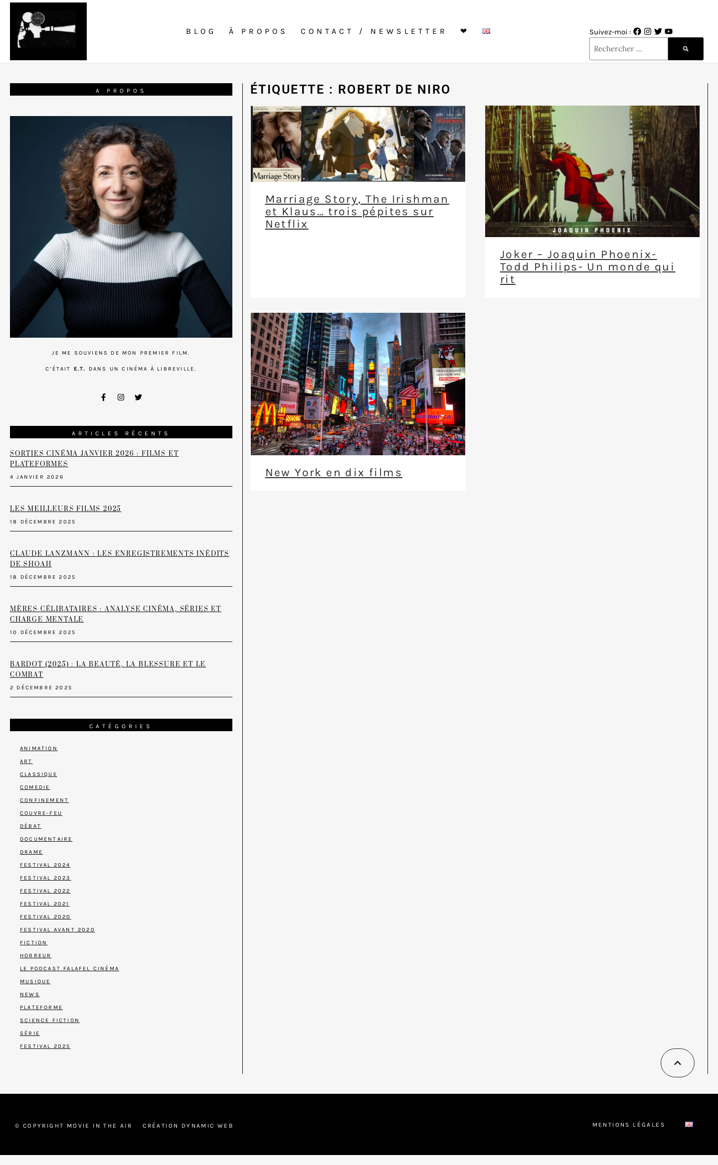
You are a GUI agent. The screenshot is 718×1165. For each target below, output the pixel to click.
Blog (201, 31)
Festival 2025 (45, 1046)
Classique (38, 774)
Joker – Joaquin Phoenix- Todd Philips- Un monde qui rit (587, 267)
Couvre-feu (41, 813)
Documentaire (46, 839)
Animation (39, 748)
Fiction (33, 942)
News (30, 994)
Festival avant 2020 (57, 929)
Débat (30, 826)
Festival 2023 (45, 878)
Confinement (44, 800)
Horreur (35, 955)
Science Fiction (50, 1020)
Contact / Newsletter (374, 31)
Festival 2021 (45, 904)
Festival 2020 (45, 916)
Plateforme (41, 1007)
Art (26, 761)
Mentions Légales (628, 1124)
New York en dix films (333, 472)
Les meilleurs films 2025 (65, 509)
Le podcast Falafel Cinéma (69, 968)
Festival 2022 (45, 891)
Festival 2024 (45, 865)
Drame (31, 852)
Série (30, 1033)
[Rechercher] (686, 48)
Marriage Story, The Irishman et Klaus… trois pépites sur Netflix (357, 211)
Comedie (35, 787)
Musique (35, 981)
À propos (258, 31)
